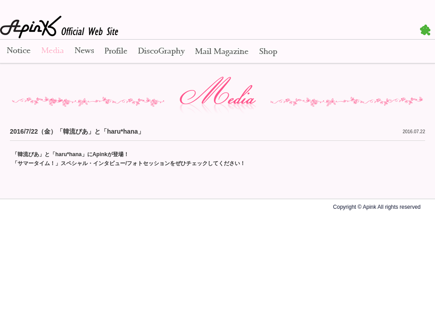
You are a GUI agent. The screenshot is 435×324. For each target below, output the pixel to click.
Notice (17, 51)
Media (52, 51)
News (84, 51)
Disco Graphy (161, 51)
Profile (116, 51)
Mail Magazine (221, 51)
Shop (268, 51)
